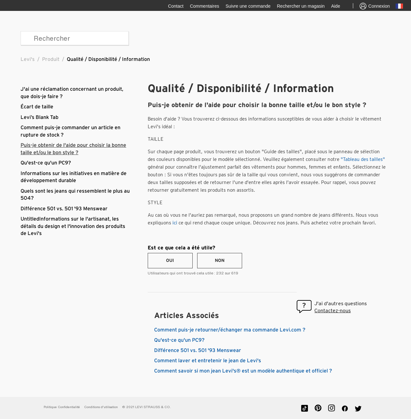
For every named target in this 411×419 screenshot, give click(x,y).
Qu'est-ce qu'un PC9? (46, 162)
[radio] (170, 260)
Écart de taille (37, 106)
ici (174, 223)
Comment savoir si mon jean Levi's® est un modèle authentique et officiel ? (243, 370)
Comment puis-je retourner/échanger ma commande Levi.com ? (229, 329)
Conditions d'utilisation (101, 407)
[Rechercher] (75, 38)
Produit (50, 59)
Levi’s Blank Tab (39, 117)
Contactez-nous (332, 310)
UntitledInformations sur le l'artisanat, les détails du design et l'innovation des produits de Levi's (73, 226)
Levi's (28, 59)
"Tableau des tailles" (363, 159)
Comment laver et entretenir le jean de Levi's (207, 360)
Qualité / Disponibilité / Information (108, 59)
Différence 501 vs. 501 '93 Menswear (64, 208)
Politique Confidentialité (62, 407)
